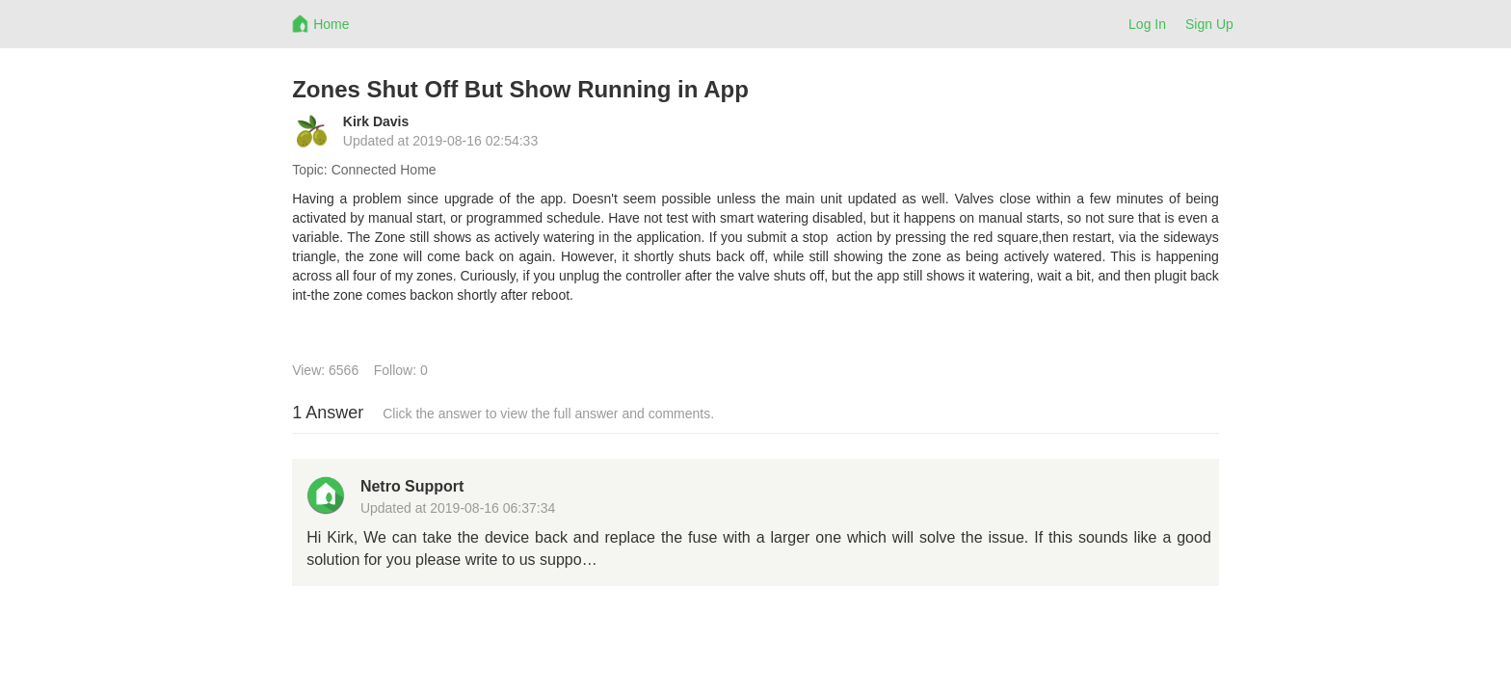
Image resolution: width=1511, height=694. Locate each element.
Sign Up (1209, 24)
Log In (1147, 24)
